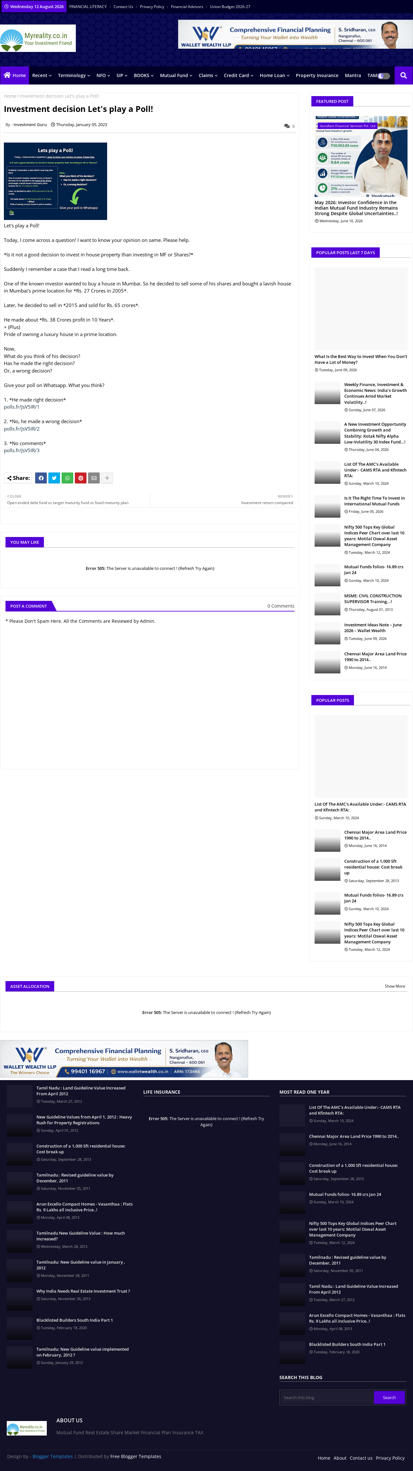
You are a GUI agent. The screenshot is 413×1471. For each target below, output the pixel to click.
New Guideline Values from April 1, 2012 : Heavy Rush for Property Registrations (84, 1120)
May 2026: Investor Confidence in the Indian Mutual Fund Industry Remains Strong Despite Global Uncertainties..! (356, 208)
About (340, 1458)
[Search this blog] (327, 1397)
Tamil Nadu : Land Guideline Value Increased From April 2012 (81, 1091)
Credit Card (236, 75)
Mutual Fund (174, 75)
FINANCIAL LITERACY (88, 6)
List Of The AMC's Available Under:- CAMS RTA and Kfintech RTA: (375, 470)
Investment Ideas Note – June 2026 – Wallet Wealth (373, 627)
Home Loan (272, 75)
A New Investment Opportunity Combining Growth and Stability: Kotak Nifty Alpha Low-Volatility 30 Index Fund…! (375, 433)
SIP (119, 75)
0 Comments (281, 606)
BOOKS (141, 75)
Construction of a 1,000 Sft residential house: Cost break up (373, 867)
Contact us (124, 6)
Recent (39, 75)
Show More (395, 986)
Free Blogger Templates (135, 1456)
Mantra (353, 75)
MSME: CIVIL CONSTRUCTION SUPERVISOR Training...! (373, 598)
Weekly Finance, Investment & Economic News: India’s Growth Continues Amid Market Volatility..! (375, 393)
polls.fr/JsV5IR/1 (22, 406)
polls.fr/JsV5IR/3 (22, 450)
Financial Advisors (187, 6)
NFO (101, 75)
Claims (206, 75)
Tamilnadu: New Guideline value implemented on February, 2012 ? (82, 1352)
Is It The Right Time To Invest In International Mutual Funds (374, 501)
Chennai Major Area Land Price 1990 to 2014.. (375, 656)
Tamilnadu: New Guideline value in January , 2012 (80, 1265)
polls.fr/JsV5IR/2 (22, 428)
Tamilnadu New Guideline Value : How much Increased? (80, 1236)
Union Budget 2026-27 (230, 6)
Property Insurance (317, 75)
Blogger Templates (53, 1456)
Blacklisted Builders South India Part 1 (74, 1320)
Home (19, 75)
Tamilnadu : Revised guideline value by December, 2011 (75, 1178)
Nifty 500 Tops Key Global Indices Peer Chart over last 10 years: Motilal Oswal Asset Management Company (374, 536)
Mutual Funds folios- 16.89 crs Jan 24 (373, 569)
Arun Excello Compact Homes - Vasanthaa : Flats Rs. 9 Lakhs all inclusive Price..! (84, 1207)
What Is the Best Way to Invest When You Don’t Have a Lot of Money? (361, 359)
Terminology (72, 75)
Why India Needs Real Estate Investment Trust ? (83, 1291)
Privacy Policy (152, 6)
